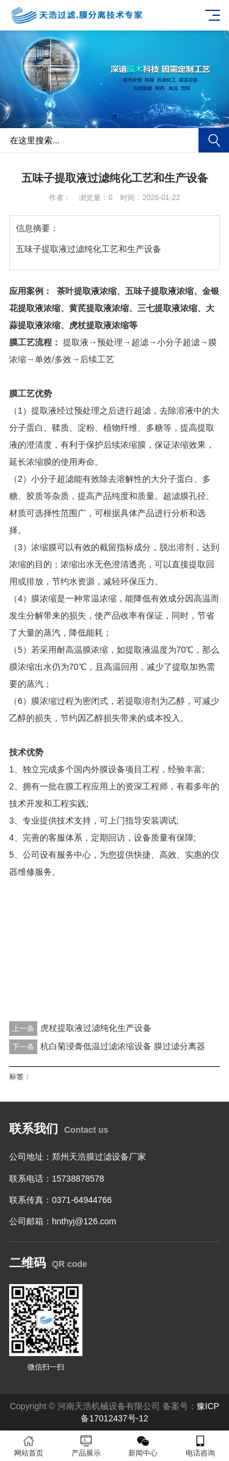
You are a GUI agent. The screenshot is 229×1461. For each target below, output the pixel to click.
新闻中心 (143, 1446)
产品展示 (86, 1446)
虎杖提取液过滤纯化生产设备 (95, 1028)
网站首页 (28, 1446)
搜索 (213, 140)
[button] (114, 116)
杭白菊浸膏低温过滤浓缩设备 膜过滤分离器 (122, 1046)
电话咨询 (200, 1446)
